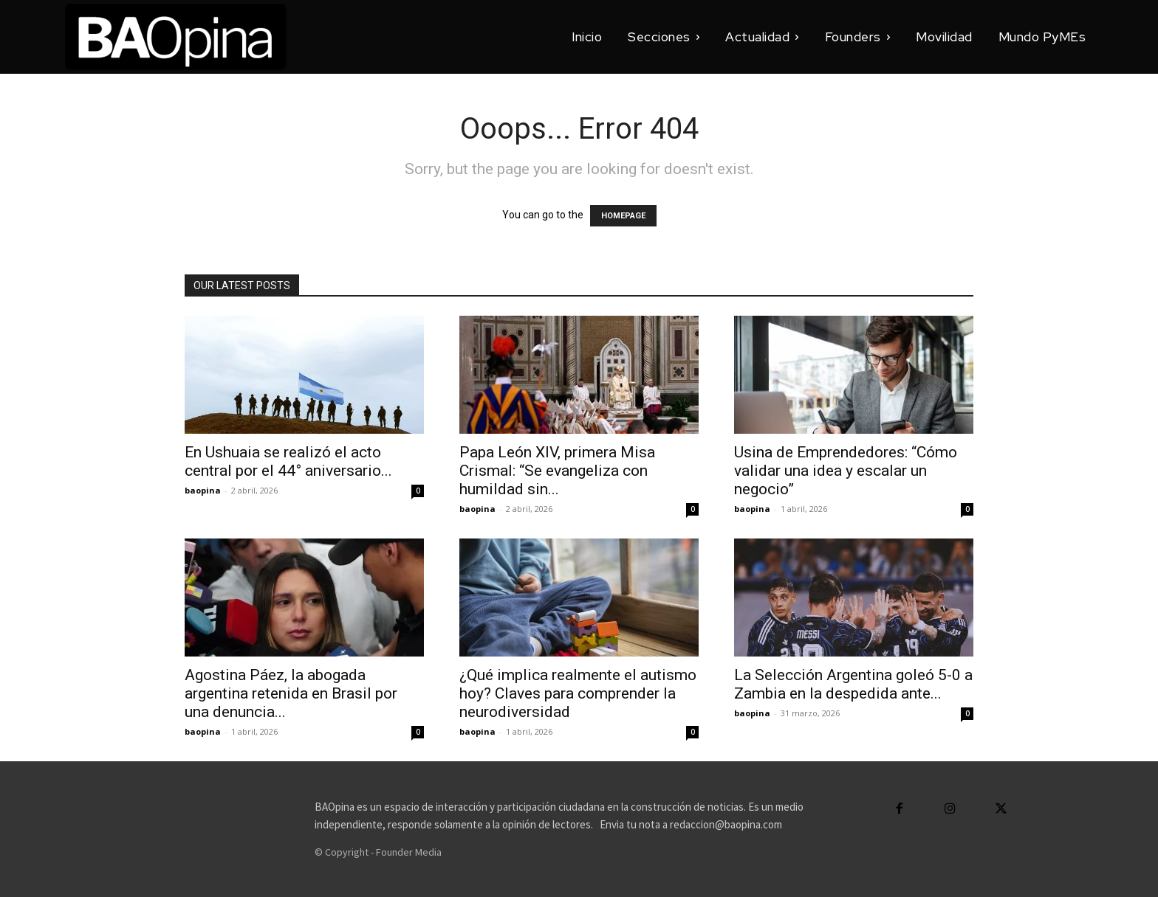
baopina (203, 490)
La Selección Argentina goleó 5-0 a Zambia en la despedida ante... (853, 684)
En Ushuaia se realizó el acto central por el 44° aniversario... (288, 461)
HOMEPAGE (623, 216)
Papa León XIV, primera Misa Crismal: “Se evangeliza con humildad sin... (557, 470)
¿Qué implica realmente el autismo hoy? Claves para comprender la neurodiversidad (577, 693)
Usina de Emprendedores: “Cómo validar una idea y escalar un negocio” (845, 470)
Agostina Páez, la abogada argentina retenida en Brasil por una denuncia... (291, 693)
